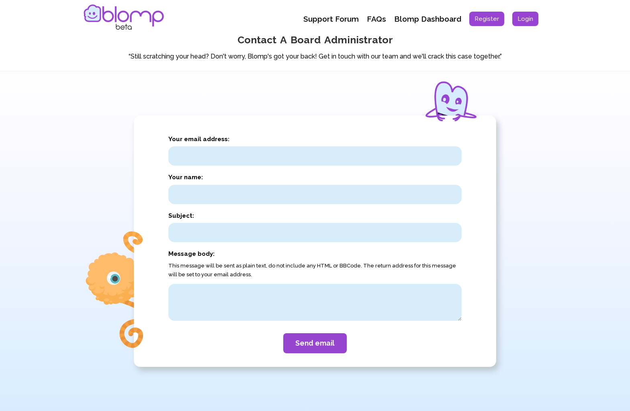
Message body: (191, 253)
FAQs (376, 18)
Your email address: (198, 139)
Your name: (185, 177)
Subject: (181, 215)
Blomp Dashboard (427, 18)
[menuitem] (486, 19)
